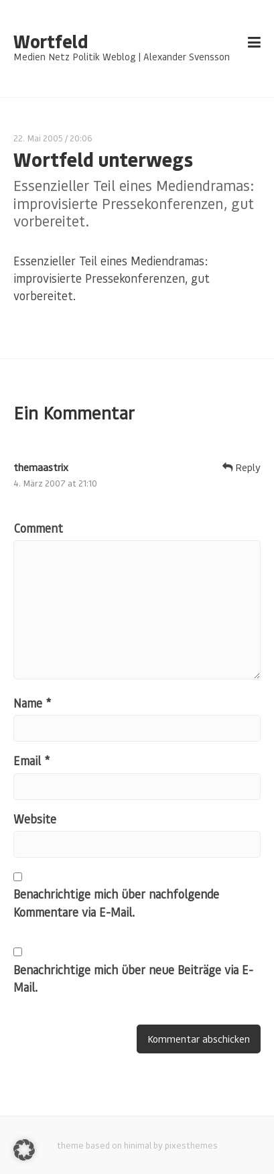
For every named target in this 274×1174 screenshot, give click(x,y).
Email (31, 760)
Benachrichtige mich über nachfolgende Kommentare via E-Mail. (116, 903)
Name (32, 703)
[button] (24, 1150)
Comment (38, 528)
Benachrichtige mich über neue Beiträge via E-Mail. (133, 978)
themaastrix (40, 467)
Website (34, 818)
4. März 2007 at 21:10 (55, 482)
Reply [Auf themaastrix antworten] (241, 467)
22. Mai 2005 (38, 137)
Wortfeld (50, 42)
